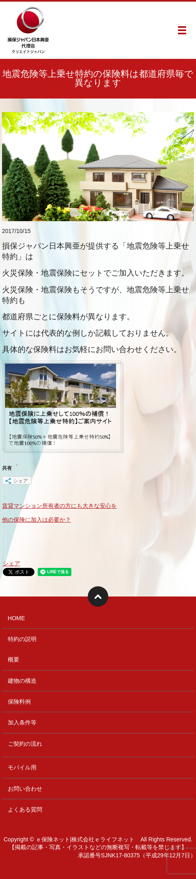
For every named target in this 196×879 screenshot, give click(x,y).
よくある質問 (25, 809)
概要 (13, 659)
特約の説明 (22, 639)
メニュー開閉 (182, 30)
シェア (11, 563)
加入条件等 (22, 722)
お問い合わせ (25, 788)
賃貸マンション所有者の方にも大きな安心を (59, 505)
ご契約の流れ (25, 743)
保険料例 (19, 701)
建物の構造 (22, 680)
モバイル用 (22, 767)
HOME (16, 618)
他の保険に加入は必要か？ (36, 519)
